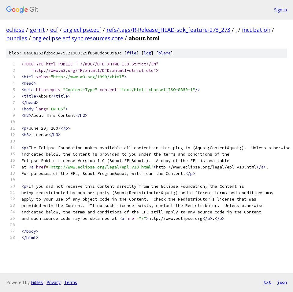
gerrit (37, 29)
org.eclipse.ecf (82, 29)
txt (267, 282)
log (147, 53)
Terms (70, 282)
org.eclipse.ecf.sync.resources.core (77, 38)
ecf (54, 29)
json (282, 282)
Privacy (53, 282)
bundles (16, 38)
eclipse (15, 29)
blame (164, 53)
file (131, 53)
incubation (256, 29)
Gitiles (37, 282)
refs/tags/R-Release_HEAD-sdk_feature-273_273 (168, 29)
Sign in (280, 10)
